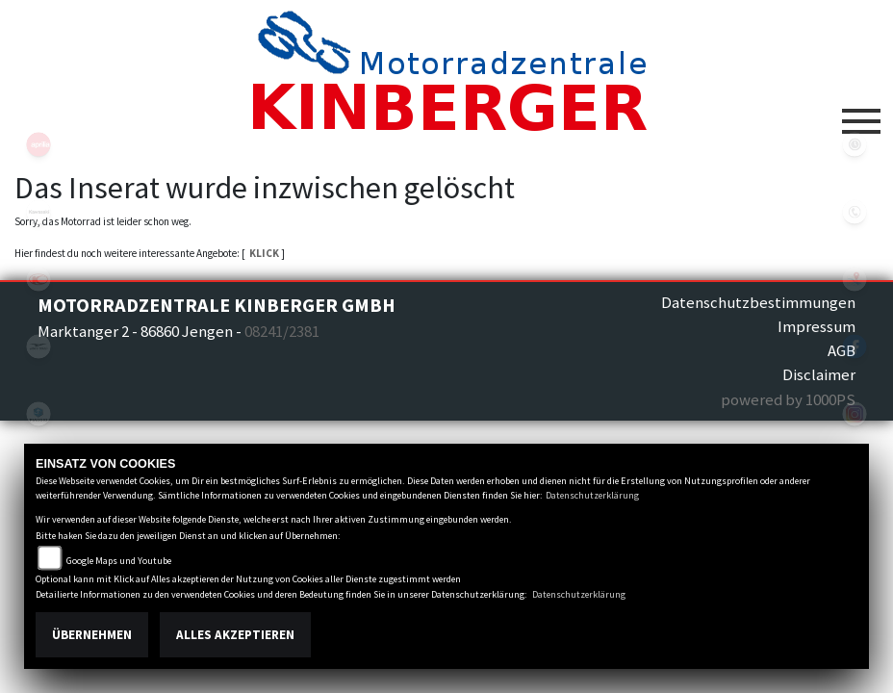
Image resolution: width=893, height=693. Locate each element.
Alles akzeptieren (235, 635)
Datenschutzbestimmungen (758, 302)
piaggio (38, 414)
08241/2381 (281, 331)
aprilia (38, 144)
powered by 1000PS (788, 399)
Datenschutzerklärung (592, 495)
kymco (38, 279)
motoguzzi (38, 346)
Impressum (816, 326)
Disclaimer (818, 374)
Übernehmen (92, 635)
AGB (841, 350)
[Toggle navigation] (861, 114)
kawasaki (38, 212)
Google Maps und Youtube (118, 560)
